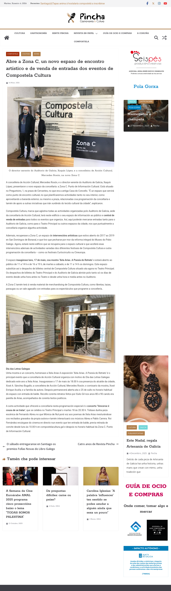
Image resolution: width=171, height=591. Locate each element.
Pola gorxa (134, 107)
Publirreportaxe (135, 215)
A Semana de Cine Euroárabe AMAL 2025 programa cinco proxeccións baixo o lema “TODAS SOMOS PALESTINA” (19, 504)
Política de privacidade (81, 558)
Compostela (81, 41)
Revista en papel (84, 33)
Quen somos (76, 551)
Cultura (19, 33)
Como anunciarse (11, 551)
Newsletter (8, 565)
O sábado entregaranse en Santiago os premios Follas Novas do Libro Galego (29, 446)
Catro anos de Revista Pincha (98, 444)
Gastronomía (38, 33)
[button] (96, 33)
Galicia (132, 101)
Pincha (156, 125)
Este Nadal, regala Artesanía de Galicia (143, 225)
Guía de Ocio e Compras (117, 33)
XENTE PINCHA (60, 33)
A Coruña (143, 33)
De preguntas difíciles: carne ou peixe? (58, 495)
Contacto (7, 558)
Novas (36, 54)
